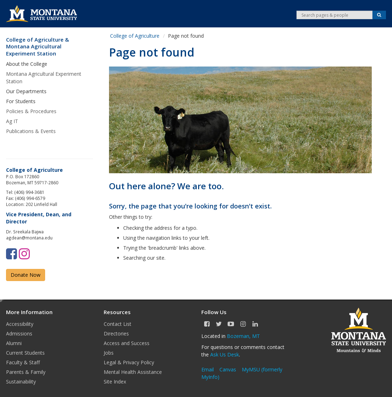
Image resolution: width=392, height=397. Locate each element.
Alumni (14, 343)
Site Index (115, 381)
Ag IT (12, 121)
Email (207, 369)
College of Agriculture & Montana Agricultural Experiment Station (37, 46)
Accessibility (19, 324)
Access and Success (126, 343)
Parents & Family (25, 372)
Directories (116, 333)
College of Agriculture (134, 35)
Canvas (227, 369)
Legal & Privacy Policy (129, 362)
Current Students (25, 352)
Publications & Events (31, 131)
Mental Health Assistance (133, 372)
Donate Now (25, 274)
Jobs (109, 352)
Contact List (117, 324)
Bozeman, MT (243, 336)
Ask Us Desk (224, 354)
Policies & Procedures (31, 111)
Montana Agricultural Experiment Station (43, 77)
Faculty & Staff (23, 362)
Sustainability (21, 381)
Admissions (19, 333)
